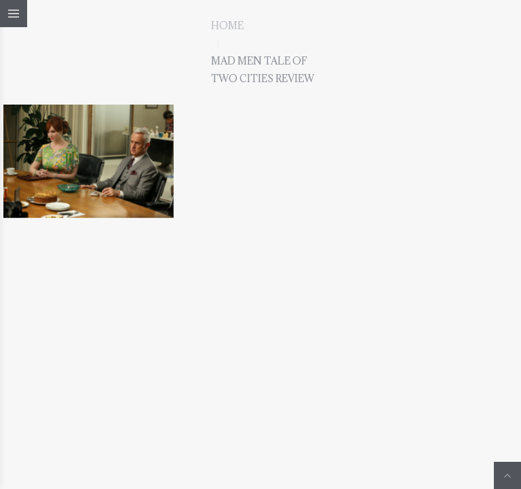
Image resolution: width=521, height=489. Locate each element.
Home (227, 25)
